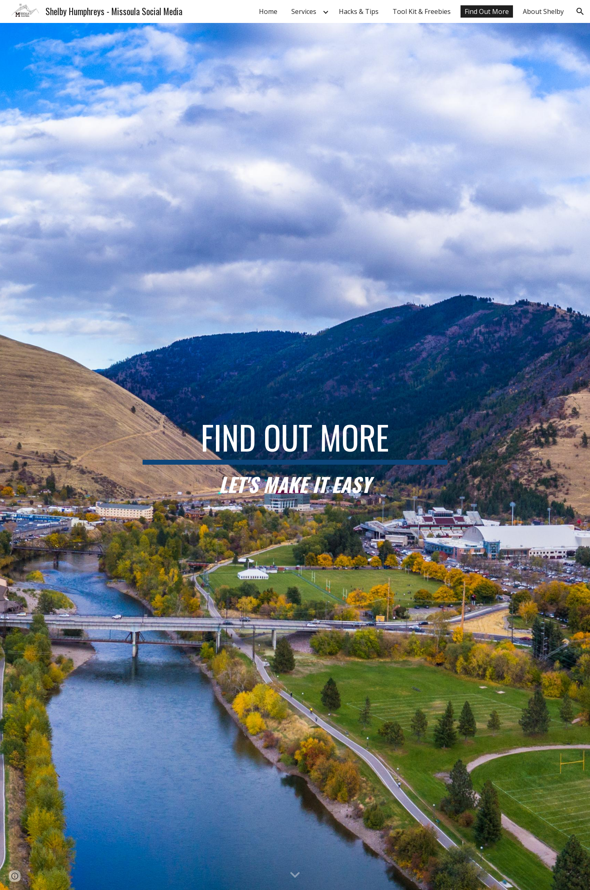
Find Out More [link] (487, 11)
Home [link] (268, 11)
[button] (580, 11)
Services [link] (303, 11)
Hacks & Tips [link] (359, 11)
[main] (295, 456)
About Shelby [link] (543, 11)
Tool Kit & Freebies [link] (422, 11)
